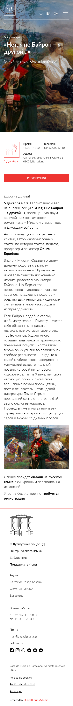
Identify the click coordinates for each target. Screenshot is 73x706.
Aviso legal (16, 691)
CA (56, 13)
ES (48, 13)
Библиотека (18, 557)
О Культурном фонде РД (27, 544)
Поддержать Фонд (23, 564)
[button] (65, 12)
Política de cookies (21, 677)
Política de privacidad (22, 684)
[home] (10, 11)
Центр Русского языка (26, 551)
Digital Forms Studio (36, 700)
